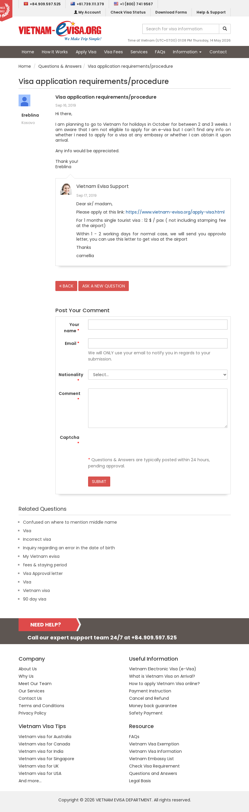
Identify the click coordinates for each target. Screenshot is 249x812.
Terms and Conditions (41, 706)
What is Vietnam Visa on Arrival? (162, 676)
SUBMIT (99, 481)
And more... (30, 781)
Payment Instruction (150, 691)
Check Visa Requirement (154, 766)
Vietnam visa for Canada (44, 744)
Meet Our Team (35, 684)
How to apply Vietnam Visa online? (164, 684)
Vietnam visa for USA (40, 773)
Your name (71, 328)
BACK (66, 286)
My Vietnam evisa (41, 556)
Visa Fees (113, 52)
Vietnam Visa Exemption (154, 744)
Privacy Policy (32, 713)
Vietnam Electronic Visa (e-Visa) (162, 669)
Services (139, 52)
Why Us (26, 676)
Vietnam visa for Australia (45, 737)
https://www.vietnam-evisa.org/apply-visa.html (175, 212)
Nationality (71, 378)
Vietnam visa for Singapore (46, 759)
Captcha (69, 440)
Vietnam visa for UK (39, 766)
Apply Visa (86, 52)
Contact (218, 52)
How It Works (55, 52)
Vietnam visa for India (41, 751)
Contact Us (30, 698)
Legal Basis (140, 781)
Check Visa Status (128, 12)
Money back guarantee (153, 706)
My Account (87, 12)
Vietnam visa (36, 590)
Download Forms (171, 12)
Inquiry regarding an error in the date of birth (69, 548)
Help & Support (211, 12)
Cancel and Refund (149, 698)
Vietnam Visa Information (155, 751)
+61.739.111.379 (87, 3)
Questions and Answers (153, 773)
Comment (69, 397)
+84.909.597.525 (42, 3)
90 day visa (34, 599)
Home (28, 52)
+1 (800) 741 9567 (133, 3)
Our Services (31, 691)
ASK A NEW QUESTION (103, 286)
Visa (27, 531)
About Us (28, 669)
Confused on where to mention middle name (70, 522)
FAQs (160, 52)
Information (187, 52)
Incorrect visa (37, 539)
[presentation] (133, 443)
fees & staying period (45, 565)
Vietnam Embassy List (151, 759)
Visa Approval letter (43, 573)
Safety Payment (146, 713)
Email (72, 343)
